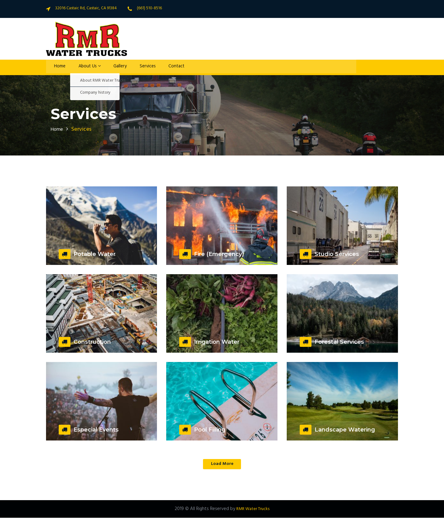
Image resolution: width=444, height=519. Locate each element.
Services (140, 67)
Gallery (113, 67)
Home (57, 67)
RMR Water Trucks (253, 510)
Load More (222, 465)
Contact (167, 67)
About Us (84, 67)
